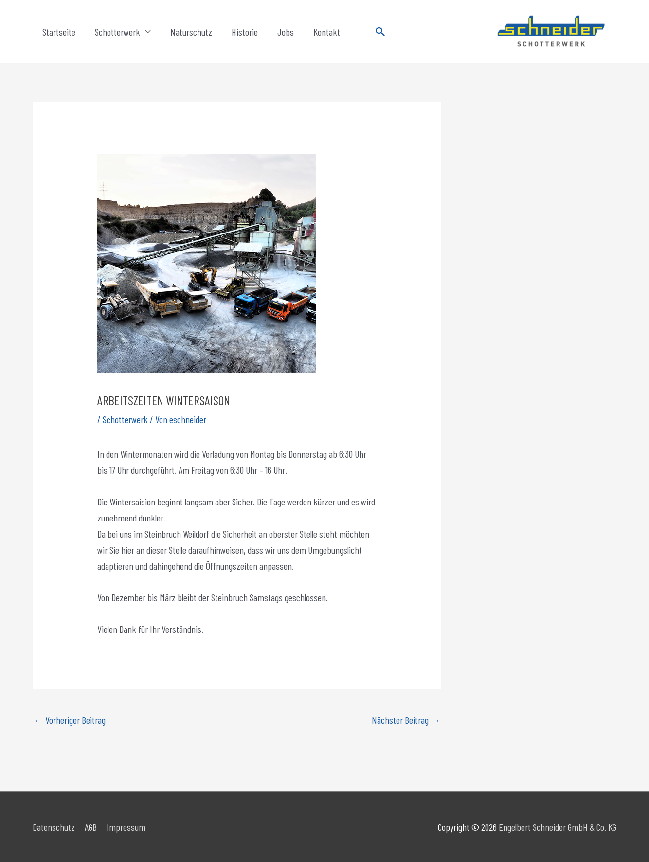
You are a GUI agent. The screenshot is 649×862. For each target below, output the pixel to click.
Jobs (285, 31)
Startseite (58, 31)
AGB (91, 827)
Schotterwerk (117, 31)
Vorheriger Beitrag (70, 720)
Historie (245, 31)
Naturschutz (191, 31)
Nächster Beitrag (406, 720)
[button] (380, 31)
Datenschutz (54, 827)
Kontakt (326, 31)
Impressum (126, 827)
